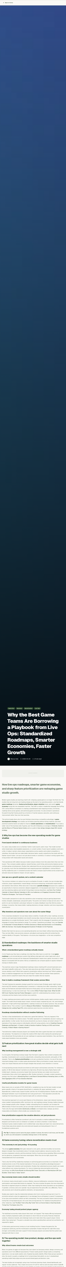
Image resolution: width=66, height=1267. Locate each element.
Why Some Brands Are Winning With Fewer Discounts (28, 1170)
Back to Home (8, 2)
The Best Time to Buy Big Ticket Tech (26, 1203)
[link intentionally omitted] (27, 1109)
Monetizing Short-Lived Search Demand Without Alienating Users (38, 1076)
